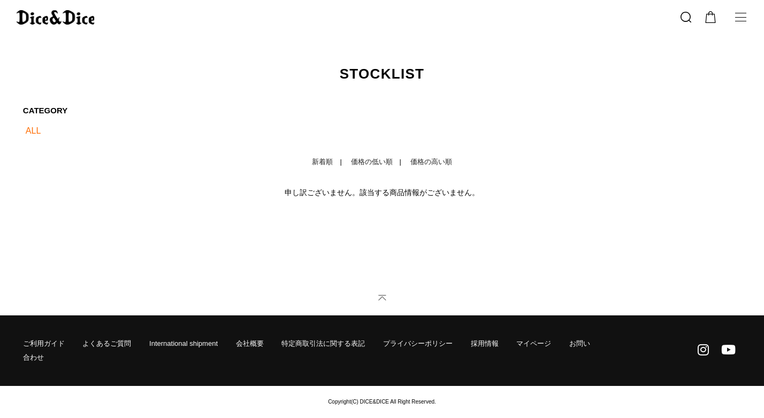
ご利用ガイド (44, 343)
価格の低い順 (372, 162)
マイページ (533, 343)
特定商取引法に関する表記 (323, 343)
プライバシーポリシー (418, 343)
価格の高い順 (431, 162)
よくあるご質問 (106, 343)
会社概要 (250, 343)
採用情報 (485, 343)
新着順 (322, 162)
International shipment (183, 343)
